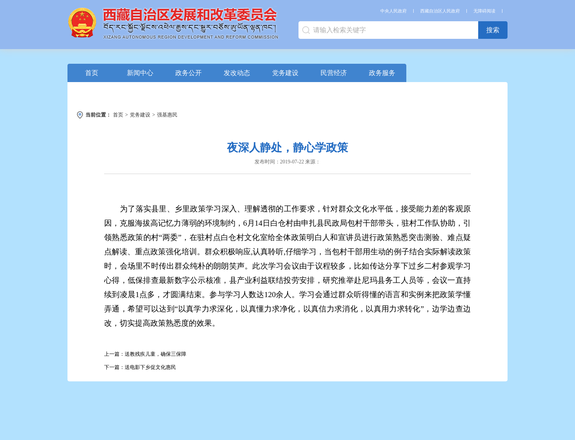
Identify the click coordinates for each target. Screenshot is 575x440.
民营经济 (334, 73)
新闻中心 (140, 73)
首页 (91, 73)
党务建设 (285, 73)
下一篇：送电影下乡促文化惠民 (140, 367)
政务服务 (382, 73)
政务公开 (188, 73)
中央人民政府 (393, 11)
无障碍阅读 (484, 11)
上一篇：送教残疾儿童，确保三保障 (145, 354)
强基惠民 (167, 115)
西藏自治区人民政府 (440, 11)
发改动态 (237, 73)
